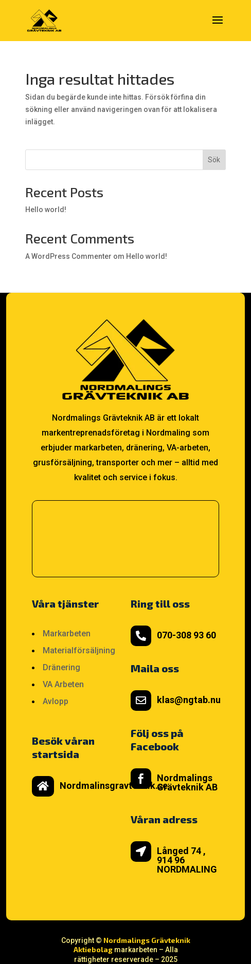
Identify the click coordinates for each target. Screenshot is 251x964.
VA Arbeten (63, 684)
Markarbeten (67, 633)
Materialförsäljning (79, 650)
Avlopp (55, 701)
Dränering (61, 667)
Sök (214, 160)
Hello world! (45, 209)
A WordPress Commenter (68, 256)
